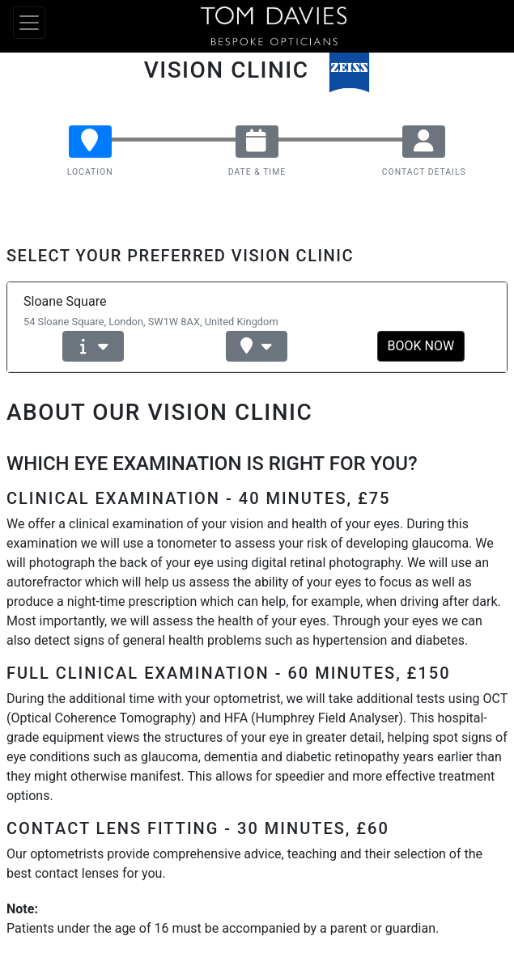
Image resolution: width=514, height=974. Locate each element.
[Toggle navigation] (29, 22)
